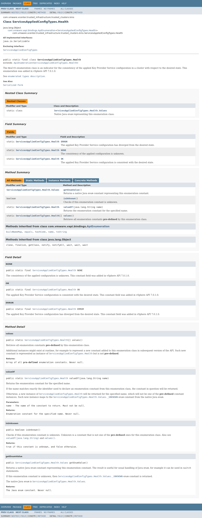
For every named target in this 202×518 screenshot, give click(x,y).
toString (61, 232)
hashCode (40, 232)
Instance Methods (59, 180)
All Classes (67, 9)
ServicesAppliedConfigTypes (20, 50)
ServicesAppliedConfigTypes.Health (76, 30)
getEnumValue (71, 190)
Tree (35, 3)
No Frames (49, 9)
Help (64, 3)
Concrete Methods (86, 180)
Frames (38, 9)
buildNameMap (14, 232)
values (67, 215)
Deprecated (46, 3)
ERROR (64, 141)
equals (29, 232)
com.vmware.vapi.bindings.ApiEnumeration (32, 30)
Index (57, 3)
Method (42, 12)
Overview (6, 3)
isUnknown (69, 198)
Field (23, 12)
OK (62, 159)
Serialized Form (13, 85)
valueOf (68, 207)
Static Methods (35, 180)
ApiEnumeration (23, 63)
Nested (15, 12)
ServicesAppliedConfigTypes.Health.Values (80, 110)
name (51, 232)
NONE (63, 150)
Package (17, 3)
